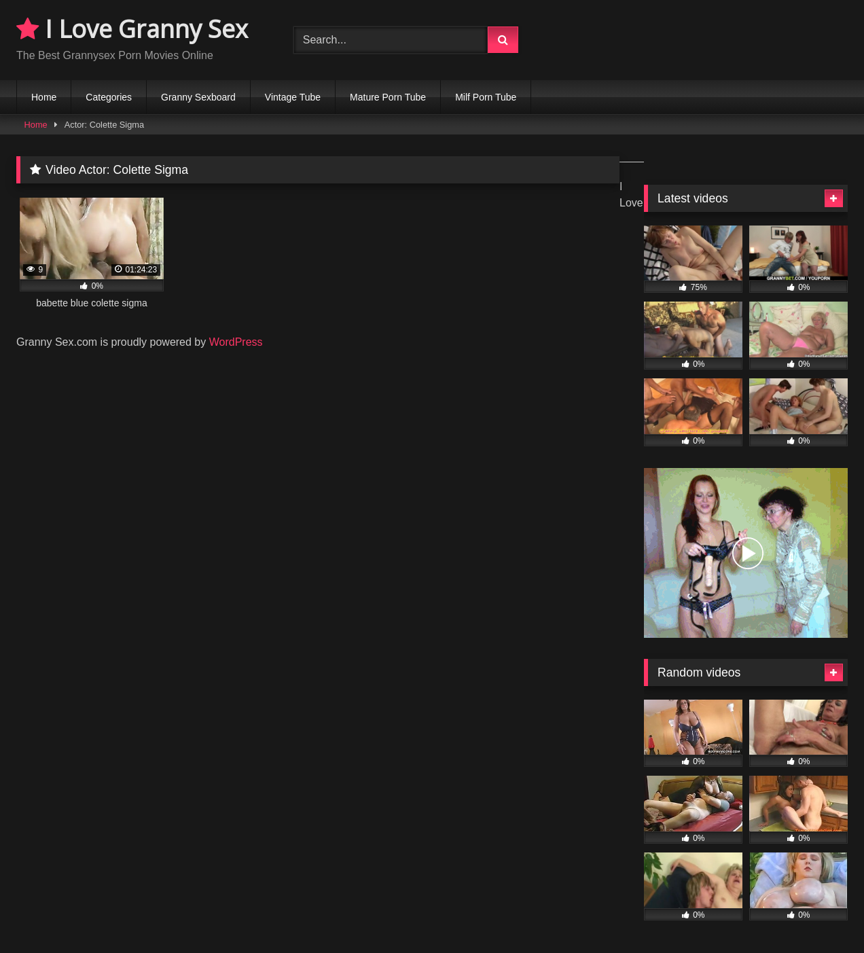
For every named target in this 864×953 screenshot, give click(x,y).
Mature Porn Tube (388, 97)
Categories (109, 97)
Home (43, 97)
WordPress (236, 342)
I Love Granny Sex (132, 29)
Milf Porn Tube (485, 97)
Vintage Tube (293, 97)
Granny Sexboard (198, 97)
